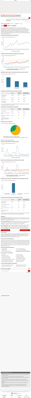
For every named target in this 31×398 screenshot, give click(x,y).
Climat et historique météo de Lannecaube (8, 259)
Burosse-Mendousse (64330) (20, 248)
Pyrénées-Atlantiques (10, 14)
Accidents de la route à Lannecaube (7, 260)
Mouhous (13, 19)
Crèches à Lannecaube (19, 255)
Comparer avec (17, 23)
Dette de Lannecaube (5, 230)
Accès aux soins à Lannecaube (20, 259)
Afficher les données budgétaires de (6, 23)
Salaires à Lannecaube (5, 255)
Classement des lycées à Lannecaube (7, 261)
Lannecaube (15, 14)
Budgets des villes (4, 14)
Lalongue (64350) (4, 248)
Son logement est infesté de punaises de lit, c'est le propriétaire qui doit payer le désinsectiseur (14, 384)
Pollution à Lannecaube (19, 261)
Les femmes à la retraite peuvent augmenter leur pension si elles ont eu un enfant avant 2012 (14, 379)
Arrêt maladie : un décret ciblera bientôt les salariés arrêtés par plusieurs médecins (12, 376)
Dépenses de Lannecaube (25, 230)
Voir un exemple (28, 272)
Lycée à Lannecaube (19, 254)
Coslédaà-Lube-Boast (18, 19)
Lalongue (10, 19)
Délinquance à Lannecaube (20, 260)
